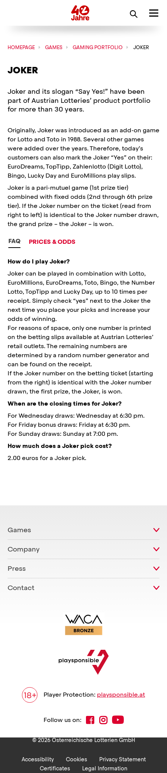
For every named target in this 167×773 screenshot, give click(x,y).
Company (24, 549)
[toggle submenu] (156, 530)
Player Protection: (83, 695)
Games (19, 529)
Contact (21, 587)
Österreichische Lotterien (35, 12)
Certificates (55, 768)
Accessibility (38, 759)
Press (17, 568)
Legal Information (104, 768)
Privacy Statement (122, 759)
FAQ (14, 241)
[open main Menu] (153, 12)
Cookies (76, 759)
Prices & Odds (52, 242)
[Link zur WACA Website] (84, 624)
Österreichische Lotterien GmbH (93, 740)
